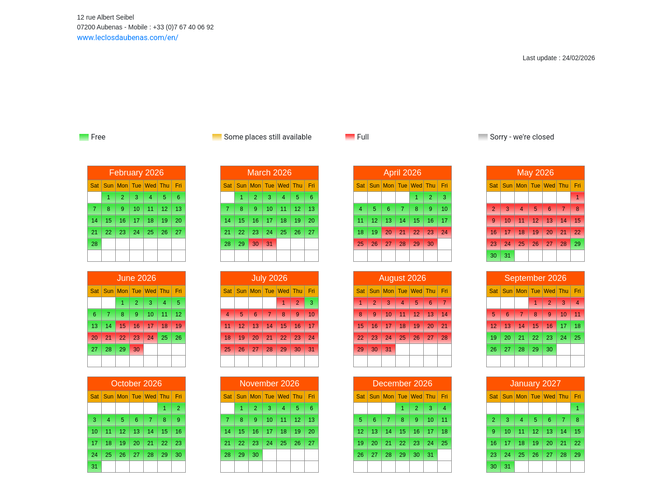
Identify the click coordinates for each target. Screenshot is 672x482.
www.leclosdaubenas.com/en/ (127, 37)
